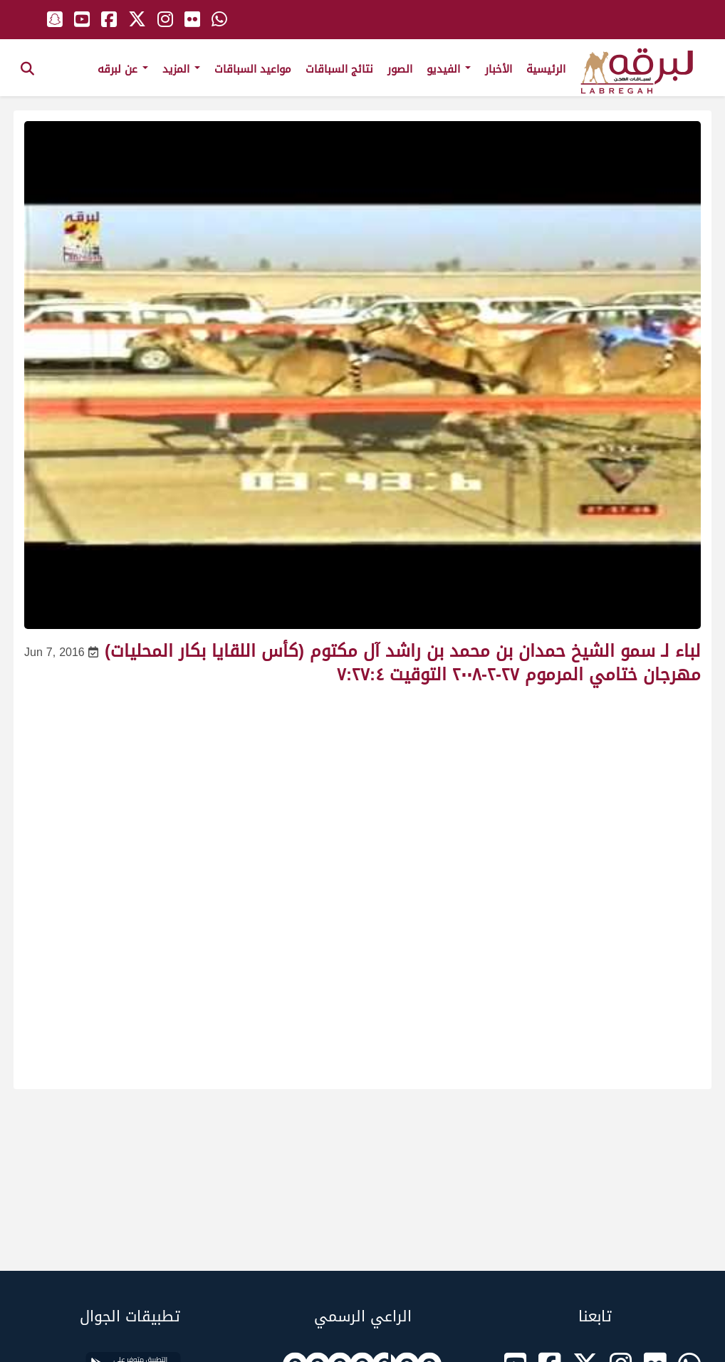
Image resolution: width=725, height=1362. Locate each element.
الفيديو (449, 69)
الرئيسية (545, 69)
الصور (399, 69)
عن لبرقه (123, 69)
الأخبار (498, 69)
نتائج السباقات (339, 69)
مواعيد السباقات (252, 69)
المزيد (181, 69)
